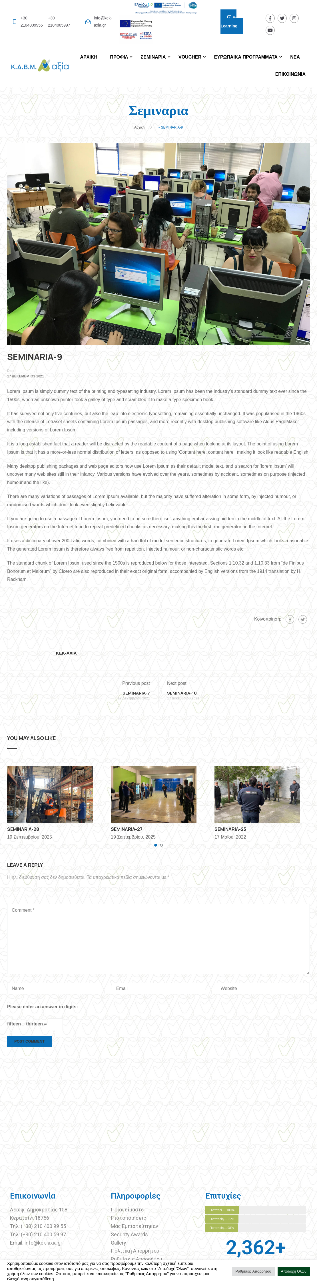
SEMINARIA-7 (136, 693)
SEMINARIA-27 (127, 829)
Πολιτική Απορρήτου (135, 1251)
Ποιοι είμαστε (127, 1210)
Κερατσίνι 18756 (29, 1218)
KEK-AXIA (66, 653)
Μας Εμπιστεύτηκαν (135, 1226)
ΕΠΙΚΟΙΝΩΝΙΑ (290, 74)
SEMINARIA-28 (23, 829)
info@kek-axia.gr (103, 21)
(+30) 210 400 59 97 (43, 1234)
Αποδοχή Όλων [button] (294, 1271)
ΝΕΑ (295, 57)
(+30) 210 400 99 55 (43, 1226)
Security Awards (129, 1234)
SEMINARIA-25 (230, 829)
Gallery (118, 1243)
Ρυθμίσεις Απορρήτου (136, 1259)
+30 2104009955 (32, 21)
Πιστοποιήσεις (129, 1218)
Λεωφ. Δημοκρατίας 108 (38, 1210)
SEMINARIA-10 (182, 693)
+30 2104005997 (59, 21)
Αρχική (139, 127)
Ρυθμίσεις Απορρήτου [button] (253, 1271)
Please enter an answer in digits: (42, 1006)
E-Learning (228, 21)
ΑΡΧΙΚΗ (88, 57)
